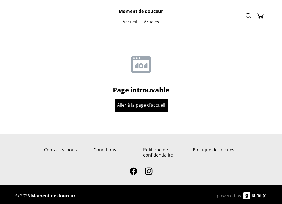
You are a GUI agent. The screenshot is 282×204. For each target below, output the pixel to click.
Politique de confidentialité (158, 152)
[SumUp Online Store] (255, 195)
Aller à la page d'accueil (141, 105)
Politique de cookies (213, 150)
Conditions (105, 150)
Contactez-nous (60, 150)
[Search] (248, 16)
